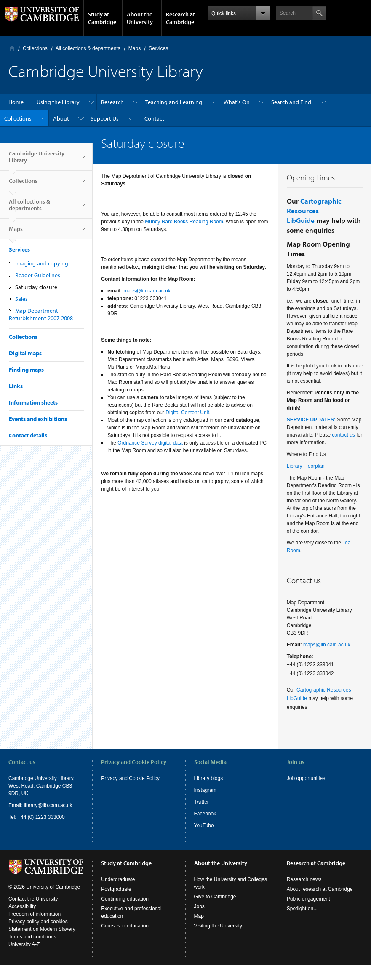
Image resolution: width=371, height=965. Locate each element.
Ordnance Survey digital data (150, 443)
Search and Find (291, 102)
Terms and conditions (32, 937)
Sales (21, 299)
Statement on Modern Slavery (41, 929)
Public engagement (308, 899)
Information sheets (33, 402)
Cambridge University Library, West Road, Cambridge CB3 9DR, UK (41, 785)
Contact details (28, 435)
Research (112, 102)
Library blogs (208, 778)
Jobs (199, 906)
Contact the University (33, 899)
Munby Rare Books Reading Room (184, 222)
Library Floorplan (306, 466)
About (61, 118)
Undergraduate (118, 879)
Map (199, 916)
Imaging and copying (41, 263)
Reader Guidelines (37, 275)
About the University (140, 18)
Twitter (201, 802)
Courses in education (125, 926)
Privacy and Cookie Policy (130, 778)
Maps (134, 48)
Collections (35, 48)
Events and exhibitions (38, 419)
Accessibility (22, 906)
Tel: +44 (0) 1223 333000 (36, 817)
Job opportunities (306, 778)
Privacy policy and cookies (38, 922)
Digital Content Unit (187, 412)
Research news (304, 879)
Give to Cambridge (215, 897)
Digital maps (25, 353)
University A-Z (24, 944)
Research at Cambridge (180, 18)
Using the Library (58, 102)
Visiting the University (218, 926)
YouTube (204, 825)
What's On (237, 102)
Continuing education (125, 899)
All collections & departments (88, 48)
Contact (154, 118)
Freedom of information (34, 914)
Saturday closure (36, 287)
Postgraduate (116, 889)
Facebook (205, 814)
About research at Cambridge (320, 889)
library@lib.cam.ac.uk (48, 805)
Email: (16, 805)
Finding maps (26, 369)
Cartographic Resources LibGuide (314, 210)
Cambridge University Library (36, 160)
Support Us (105, 118)
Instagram (205, 790)
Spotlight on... (302, 908)
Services (158, 48)
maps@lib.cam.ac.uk (147, 291)
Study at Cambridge (102, 18)
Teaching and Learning (173, 102)
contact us (343, 435)
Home (12, 48)
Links (16, 386)
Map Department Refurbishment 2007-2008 (41, 314)
